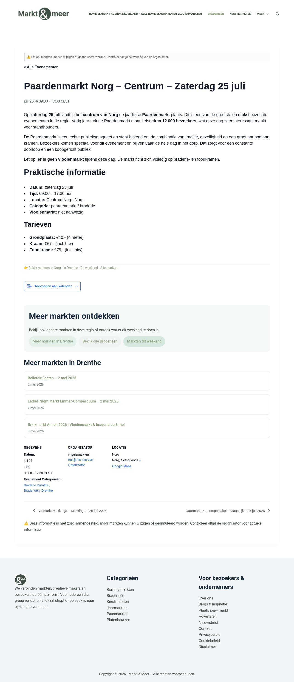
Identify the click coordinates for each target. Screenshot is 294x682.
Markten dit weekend (144, 341)
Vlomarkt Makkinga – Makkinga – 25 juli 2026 (74, 511)
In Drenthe (70, 268)
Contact (205, 628)
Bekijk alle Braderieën (99, 341)
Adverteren (208, 616)
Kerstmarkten (240, 13)
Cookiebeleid (209, 641)
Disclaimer (207, 647)
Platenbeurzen (118, 620)
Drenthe (47, 490)
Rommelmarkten (120, 590)
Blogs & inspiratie (213, 604)
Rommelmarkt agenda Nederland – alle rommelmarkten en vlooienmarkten (145, 13)
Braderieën (216, 13)
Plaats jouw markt (213, 610)
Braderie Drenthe (36, 485)
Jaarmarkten (117, 608)
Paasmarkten (118, 614)
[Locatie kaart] (180, 469)
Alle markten (109, 268)
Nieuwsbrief (208, 622)
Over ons (206, 598)
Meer (263, 14)
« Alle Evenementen (41, 67)
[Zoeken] (277, 14)
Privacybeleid (209, 634)
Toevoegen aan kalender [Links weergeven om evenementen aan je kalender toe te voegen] (53, 286)
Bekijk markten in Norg (44, 268)
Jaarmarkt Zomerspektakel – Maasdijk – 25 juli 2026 (223, 511)
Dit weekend (89, 268)
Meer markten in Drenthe (53, 341)
